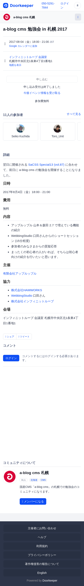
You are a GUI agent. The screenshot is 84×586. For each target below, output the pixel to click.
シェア (9, 336)
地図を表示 (15, 65)
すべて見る (74, 114)
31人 (23, 480)
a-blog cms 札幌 (24, 17)
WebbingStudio (21, 295)
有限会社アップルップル (20, 273)
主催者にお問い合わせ (42, 528)
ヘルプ (42, 537)
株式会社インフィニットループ (32, 301)
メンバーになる (33, 501)
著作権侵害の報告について (42, 564)
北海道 (34, 480)
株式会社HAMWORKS (26, 290)
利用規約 (42, 546)
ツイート (24, 336)
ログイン (11, 358)
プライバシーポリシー (42, 555)
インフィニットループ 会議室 (28, 57)
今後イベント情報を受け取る (42, 92)
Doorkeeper (49, 580)
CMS (43, 480)
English (42, 572)
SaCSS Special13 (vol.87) (46, 164)
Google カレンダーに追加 (23, 46)
